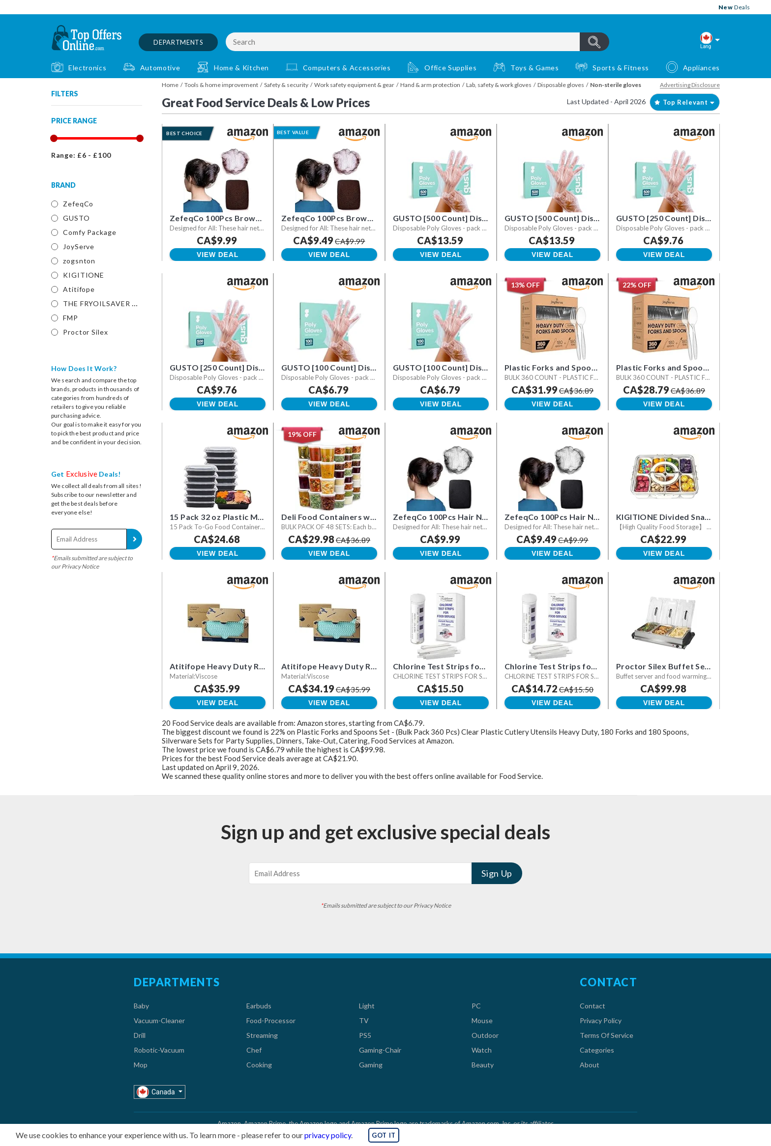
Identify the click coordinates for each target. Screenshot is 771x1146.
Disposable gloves (560, 84)
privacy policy (327, 1135)
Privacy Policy (601, 1020)
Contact (592, 1006)
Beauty (483, 1064)
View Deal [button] (217, 254)
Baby (141, 1006)
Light (367, 1006)
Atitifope (79, 289)
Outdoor (485, 1035)
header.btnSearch (594, 41)
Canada (157, 1092)
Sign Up (134, 539)
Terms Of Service (606, 1035)
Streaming (262, 1035)
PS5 (365, 1035)
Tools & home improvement (221, 84)
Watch (482, 1050)
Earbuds (258, 1006)
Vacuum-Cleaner (159, 1020)
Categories (597, 1050)
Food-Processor (271, 1020)
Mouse (482, 1020)
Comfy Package (90, 232)
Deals (734, 7)
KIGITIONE (83, 275)
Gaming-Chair (380, 1050)
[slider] (53, 138)
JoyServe (78, 246)
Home (170, 84)
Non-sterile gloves (615, 84)
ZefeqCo (78, 204)
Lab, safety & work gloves (499, 84)
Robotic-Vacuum (159, 1050)
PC (476, 1006)
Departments (178, 42)
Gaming (371, 1064)
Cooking (259, 1064)
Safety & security (286, 84)
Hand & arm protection (430, 84)
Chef (254, 1050)
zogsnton (79, 261)
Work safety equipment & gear (354, 84)
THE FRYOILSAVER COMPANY (116, 303)
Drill (140, 1035)
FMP (70, 318)
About (589, 1064)
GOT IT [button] (384, 1135)
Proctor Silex (85, 332)
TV (364, 1020)
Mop (141, 1064)
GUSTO (76, 218)
